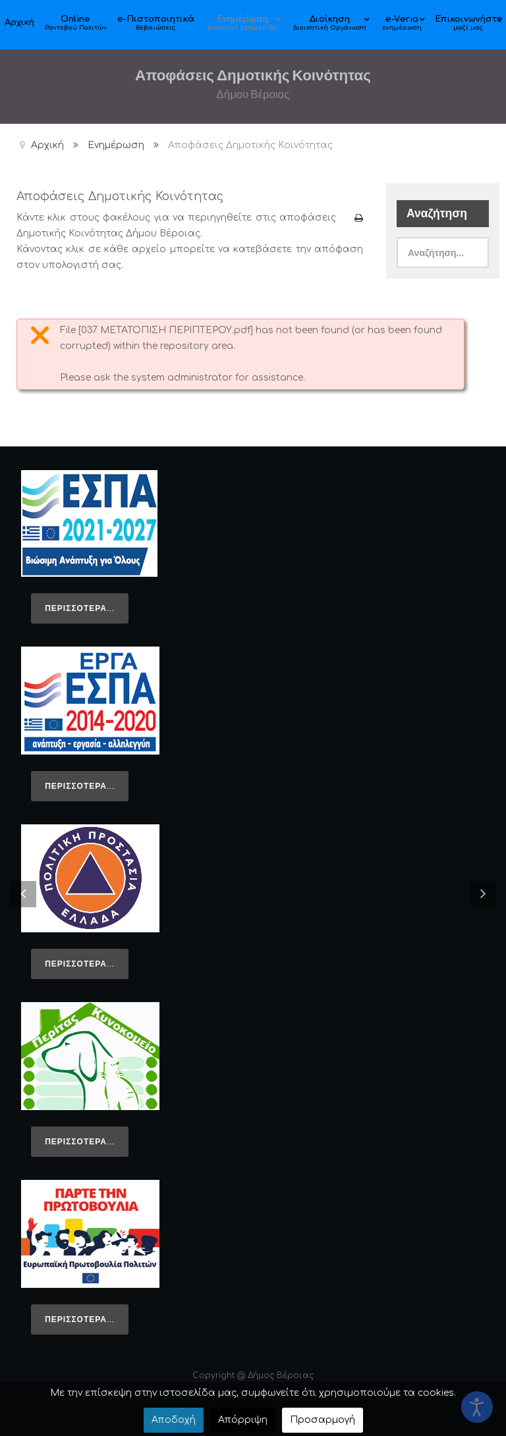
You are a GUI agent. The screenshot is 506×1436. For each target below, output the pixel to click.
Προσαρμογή (322, 1420)
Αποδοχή (174, 1420)
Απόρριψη (242, 1420)
